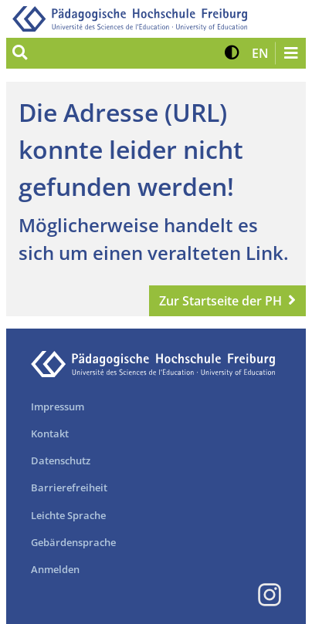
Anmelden (55, 569)
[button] (232, 53)
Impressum (57, 406)
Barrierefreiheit (69, 487)
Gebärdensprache (73, 542)
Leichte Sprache (68, 515)
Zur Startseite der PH (220, 300)
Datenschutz (60, 460)
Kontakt (50, 433)
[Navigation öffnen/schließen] (290, 53)
